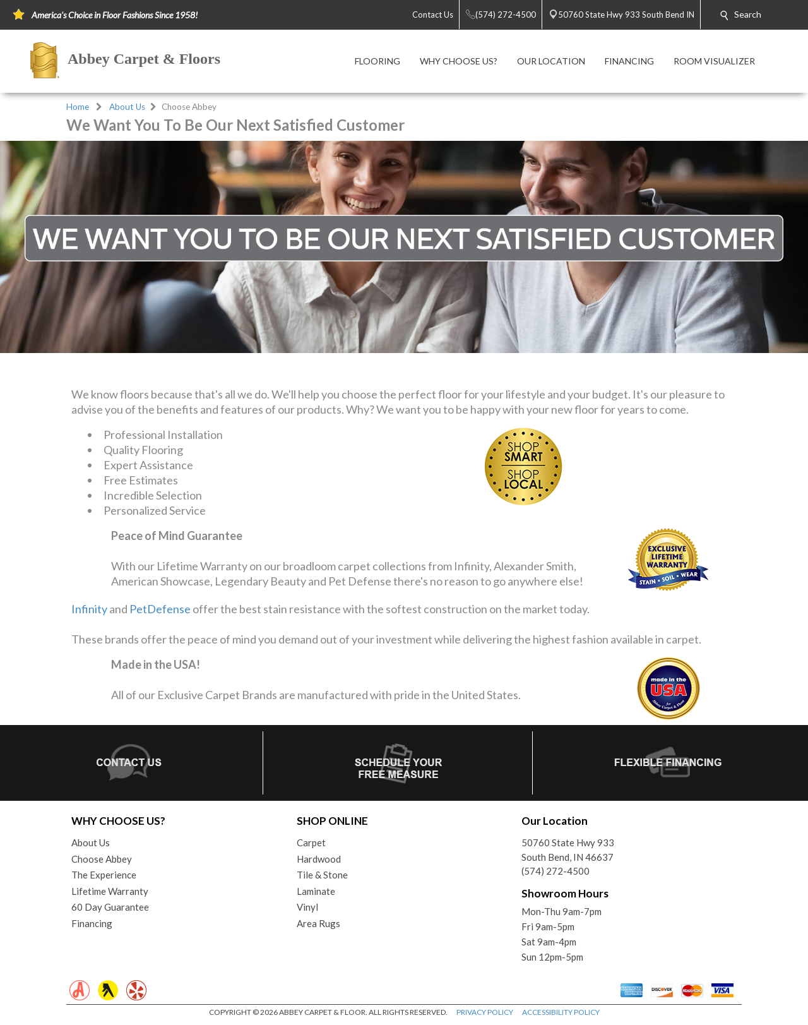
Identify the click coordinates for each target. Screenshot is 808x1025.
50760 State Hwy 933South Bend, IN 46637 (567, 850)
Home (77, 107)
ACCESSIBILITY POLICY (561, 1012)
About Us (127, 107)
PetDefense (160, 609)
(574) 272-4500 (555, 871)
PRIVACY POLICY (484, 1012)
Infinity (89, 609)
